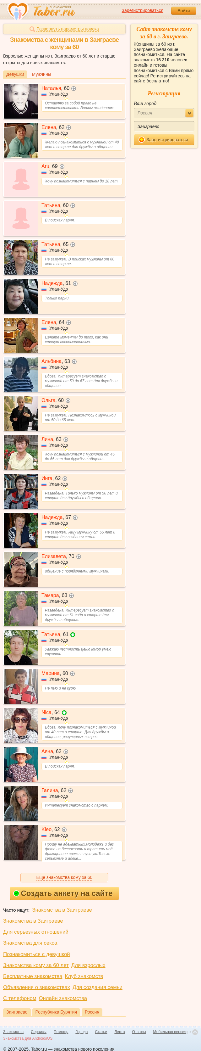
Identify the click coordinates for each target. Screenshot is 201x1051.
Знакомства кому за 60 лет (36, 965)
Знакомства (13, 1032)
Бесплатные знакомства (32, 976)
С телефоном (19, 998)
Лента (119, 1032)
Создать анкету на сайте (63, 893)
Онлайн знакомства (63, 998)
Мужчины (41, 74)
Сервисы (38, 1032)
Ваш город (145, 103)
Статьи (101, 1032)
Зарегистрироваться (142, 10)
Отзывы (139, 1032)
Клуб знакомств (84, 976)
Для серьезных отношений (35, 932)
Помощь (61, 1032)
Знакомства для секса (30, 943)
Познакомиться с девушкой (36, 954)
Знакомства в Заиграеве (62, 910)
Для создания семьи (97, 987)
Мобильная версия (170, 1032)
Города (81, 1032)
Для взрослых (88, 965)
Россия (92, 1012)
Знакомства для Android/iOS (27, 1038)
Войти (183, 10)
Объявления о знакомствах (36, 987)
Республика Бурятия (56, 1012)
